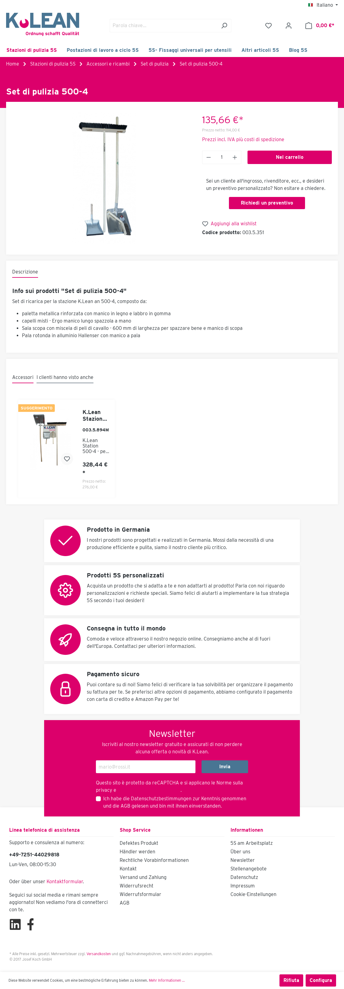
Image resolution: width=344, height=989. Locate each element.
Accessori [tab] (22, 377)
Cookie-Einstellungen (253, 894)
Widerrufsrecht (136, 886)
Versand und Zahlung (143, 877)
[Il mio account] (289, 25)
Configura (321, 980)
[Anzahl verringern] (208, 157)
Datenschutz (244, 877)
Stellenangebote (248, 869)
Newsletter (242, 860)
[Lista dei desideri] (269, 25)
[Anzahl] (222, 157)
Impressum (242, 886)
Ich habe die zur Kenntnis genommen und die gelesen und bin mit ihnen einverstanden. (174, 802)
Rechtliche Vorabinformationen (154, 860)
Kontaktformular (65, 881)
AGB (125, 806)
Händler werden (137, 852)
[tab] (25, 272)
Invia (224, 766)
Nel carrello (290, 157)
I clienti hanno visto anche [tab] (65, 377)
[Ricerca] (224, 25)
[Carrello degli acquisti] (320, 25)
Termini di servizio (159, 790)
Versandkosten (98, 954)
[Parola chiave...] (163, 25)
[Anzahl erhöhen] (235, 157)
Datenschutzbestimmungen (161, 799)
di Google (128, 790)
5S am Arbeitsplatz (251, 843)
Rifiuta (291, 980)
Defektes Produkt (139, 843)
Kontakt (128, 869)
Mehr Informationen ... (167, 980)
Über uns (240, 852)
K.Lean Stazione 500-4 (94, 415)
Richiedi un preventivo (267, 203)
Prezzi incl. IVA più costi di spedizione (243, 139)
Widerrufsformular (140, 894)
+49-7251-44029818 (34, 855)
